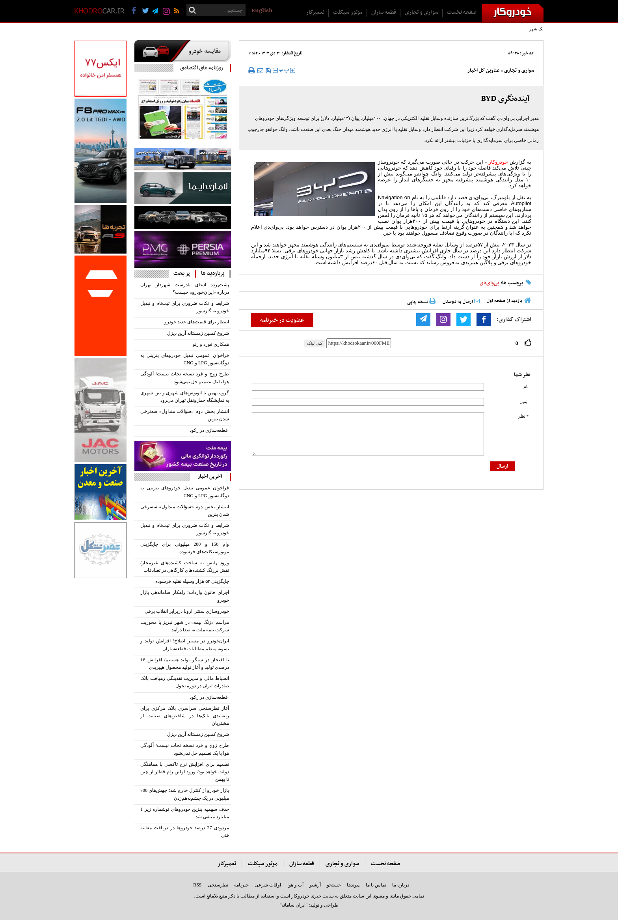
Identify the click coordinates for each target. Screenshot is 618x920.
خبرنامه (241, 885)
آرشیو (315, 885)
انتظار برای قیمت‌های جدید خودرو (196, 322)
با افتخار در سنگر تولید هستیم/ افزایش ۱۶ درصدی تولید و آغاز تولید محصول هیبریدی (184, 663)
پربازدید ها (213, 273)
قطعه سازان (383, 12)
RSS (197, 885)
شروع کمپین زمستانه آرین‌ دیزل (198, 333)
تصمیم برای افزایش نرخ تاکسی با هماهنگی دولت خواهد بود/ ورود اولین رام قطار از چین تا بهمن (184, 771)
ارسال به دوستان (461, 302)
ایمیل (524, 401)
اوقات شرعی (268, 885)
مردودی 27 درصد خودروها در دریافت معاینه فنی (184, 831)
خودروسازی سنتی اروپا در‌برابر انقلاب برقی (187, 611)
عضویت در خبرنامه (282, 320)
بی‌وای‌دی (489, 283)
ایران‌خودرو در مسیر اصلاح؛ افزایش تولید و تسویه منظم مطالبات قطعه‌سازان (184, 644)
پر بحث (181, 273)
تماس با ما (376, 885)
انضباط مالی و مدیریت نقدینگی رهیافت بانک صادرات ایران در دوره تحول (184, 682)
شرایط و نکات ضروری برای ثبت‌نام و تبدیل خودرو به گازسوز (184, 307)
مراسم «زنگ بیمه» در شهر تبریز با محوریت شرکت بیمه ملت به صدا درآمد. (184, 626)
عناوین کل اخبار (483, 70)
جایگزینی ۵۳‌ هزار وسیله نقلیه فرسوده (192, 581)
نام (526, 386)
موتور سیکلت (348, 12)
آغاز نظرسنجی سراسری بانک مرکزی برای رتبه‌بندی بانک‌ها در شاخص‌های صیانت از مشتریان (184, 715)
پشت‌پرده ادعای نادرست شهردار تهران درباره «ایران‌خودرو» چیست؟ (184, 288)
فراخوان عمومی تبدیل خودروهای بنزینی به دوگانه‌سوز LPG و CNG (184, 359)
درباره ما (400, 885)
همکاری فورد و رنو (211, 344)
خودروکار (498, 162)
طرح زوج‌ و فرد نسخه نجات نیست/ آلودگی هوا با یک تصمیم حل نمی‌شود (184, 377)
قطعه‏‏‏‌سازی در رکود (209, 430)
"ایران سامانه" (293, 905)
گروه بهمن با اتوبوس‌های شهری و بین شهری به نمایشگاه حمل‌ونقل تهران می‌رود (184, 396)
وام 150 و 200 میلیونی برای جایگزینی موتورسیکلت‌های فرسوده (184, 547)
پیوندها (353, 885)
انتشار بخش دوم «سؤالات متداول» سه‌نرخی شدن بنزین (184, 415)
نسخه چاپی (421, 302)
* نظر (523, 416)
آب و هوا (295, 885)
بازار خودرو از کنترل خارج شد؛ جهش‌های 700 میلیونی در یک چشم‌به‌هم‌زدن (184, 794)
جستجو (334, 885)
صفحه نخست (462, 12)
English (261, 11)
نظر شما (522, 374)
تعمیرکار (315, 12)
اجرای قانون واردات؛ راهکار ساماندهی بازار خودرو (184, 596)
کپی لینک (314, 343)
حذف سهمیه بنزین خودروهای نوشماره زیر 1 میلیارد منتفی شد (184, 812)
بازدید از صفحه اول (504, 301)
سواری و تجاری (421, 12)
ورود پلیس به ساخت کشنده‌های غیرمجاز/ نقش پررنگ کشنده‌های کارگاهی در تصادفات (184, 566)
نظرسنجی (218, 885)
